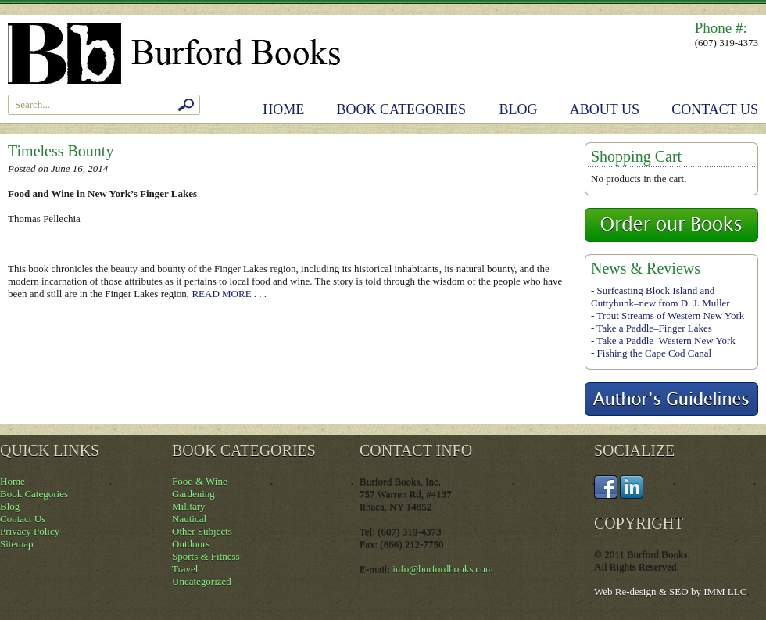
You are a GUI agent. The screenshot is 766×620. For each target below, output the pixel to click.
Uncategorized (201, 581)
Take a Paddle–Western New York (665, 340)
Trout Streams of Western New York (670, 315)
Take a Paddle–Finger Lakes (653, 328)
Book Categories (402, 109)
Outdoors (190, 544)
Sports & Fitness (206, 556)
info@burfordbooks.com (442, 569)
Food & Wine (199, 481)
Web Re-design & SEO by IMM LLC (670, 591)
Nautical (189, 519)
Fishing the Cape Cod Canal (654, 353)
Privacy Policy (29, 531)
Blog (518, 109)
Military (189, 506)
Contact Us (714, 109)
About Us (604, 109)
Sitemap (17, 544)
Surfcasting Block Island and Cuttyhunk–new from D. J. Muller (660, 297)
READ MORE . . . (229, 293)
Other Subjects (202, 531)
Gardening (193, 494)
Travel (185, 569)
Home (283, 109)
